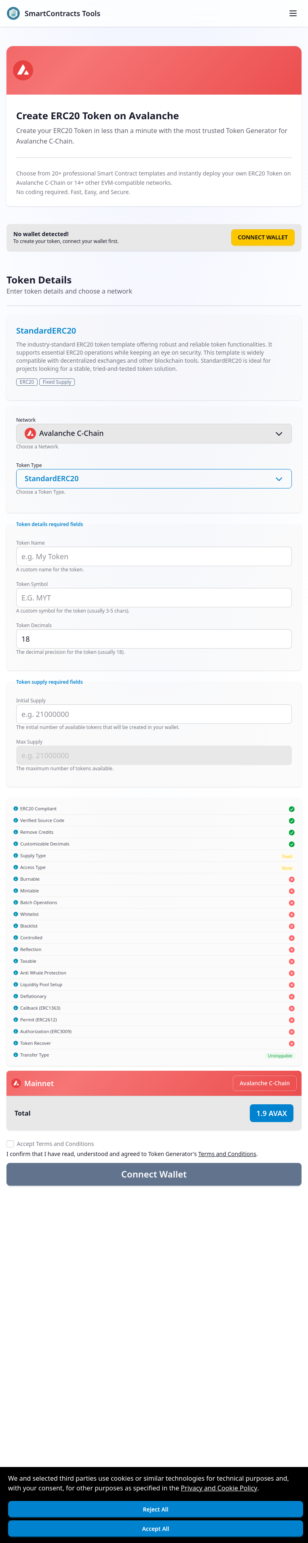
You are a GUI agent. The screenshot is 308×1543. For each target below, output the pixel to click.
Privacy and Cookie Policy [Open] (219, 1488)
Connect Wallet (263, 237)
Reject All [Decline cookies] (155, 1509)
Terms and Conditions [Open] (227, 1154)
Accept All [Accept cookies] (155, 1528)
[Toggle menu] (293, 13)
